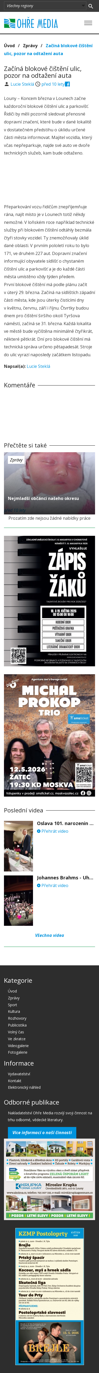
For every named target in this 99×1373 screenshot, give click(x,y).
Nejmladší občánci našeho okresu (43, 498)
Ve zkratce (17, 1038)
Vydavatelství (19, 1073)
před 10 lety (53, 84)
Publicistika (17, 1025)
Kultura (14, 1011)
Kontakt (14, 1080)
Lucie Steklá (23, 84)
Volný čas (16, 1031)
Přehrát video (52, 831)
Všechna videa (49, 935)
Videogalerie (18, 1045)
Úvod (9, 46)
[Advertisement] (49, 180)
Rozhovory (17, 1018)
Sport (12, 1004)
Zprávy (30, 46)
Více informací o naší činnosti (42, 1132)
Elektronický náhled (24, 1087)
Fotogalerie (17, 1052)
